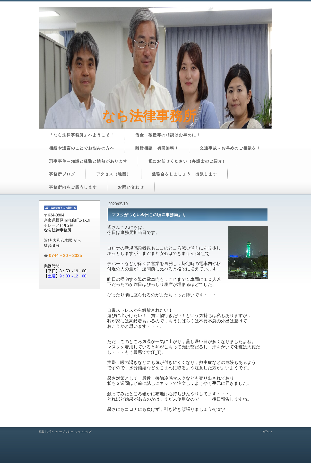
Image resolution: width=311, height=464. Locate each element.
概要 (41, 431)
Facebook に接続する (60, 208)
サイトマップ (83, 431)
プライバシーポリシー (59, 431)
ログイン (266, 431)
